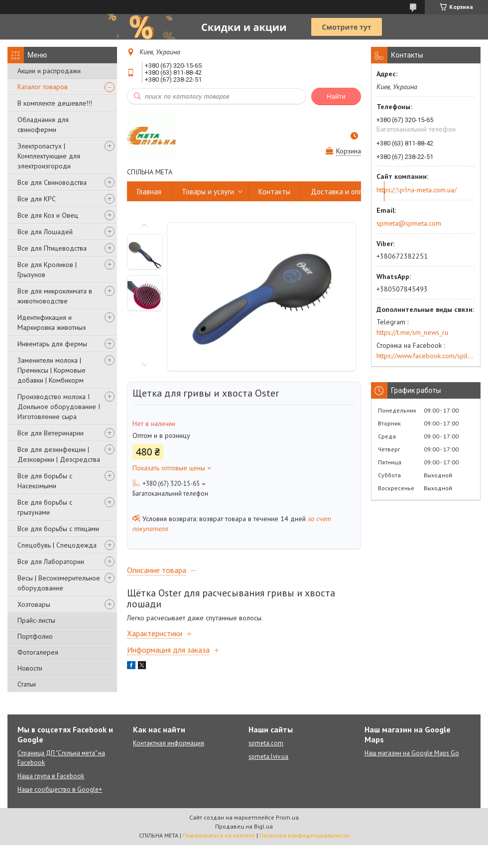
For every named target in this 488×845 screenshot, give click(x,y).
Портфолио (35, 636)
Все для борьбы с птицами (58, 528)
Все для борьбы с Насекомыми (44, 480)
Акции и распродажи (49, 70)
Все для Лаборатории (50, 561)
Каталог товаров (42, 86)
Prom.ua (287, 817)
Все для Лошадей (45, 231)
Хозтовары (33, 604)
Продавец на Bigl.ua (244, 826)
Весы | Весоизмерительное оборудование (58, 582)
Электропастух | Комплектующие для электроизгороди (48, 155)
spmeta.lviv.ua (268, 756)
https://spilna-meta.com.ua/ (416, 189)
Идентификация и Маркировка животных (51, 322)
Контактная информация (168, 743)
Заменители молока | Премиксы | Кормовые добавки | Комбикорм (51, 370)
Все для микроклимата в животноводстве (54, 295)
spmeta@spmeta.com (408, 223)
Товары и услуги (208, 191)
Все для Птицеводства (52, 248)
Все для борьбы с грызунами (44, 507)
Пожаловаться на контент (219, 835)
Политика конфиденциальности (304, 835)
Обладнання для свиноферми (43, 124)
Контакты (274, 191)
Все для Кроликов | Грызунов (47, 269)
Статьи (26, 684)
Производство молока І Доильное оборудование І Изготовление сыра (58, 406)
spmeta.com (265, 743)
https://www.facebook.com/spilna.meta (425, 355)
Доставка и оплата (342, 191)
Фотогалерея (37, 652)
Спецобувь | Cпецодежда (57, 545)
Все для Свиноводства (52, 182)
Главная (149, 191)
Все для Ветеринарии (50, 432)
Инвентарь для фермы (52, 343)
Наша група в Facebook (50, 776)
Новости (29, 668)
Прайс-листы (36, 620)
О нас (403, 191)
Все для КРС (36, 198)
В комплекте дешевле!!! (54, 103)
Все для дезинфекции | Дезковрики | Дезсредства (58, 454)
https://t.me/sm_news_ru (412, 332)
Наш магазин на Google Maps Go (412, 753)
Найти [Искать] (336, 96)
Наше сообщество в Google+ (59, 789)
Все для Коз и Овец (47, 215)
